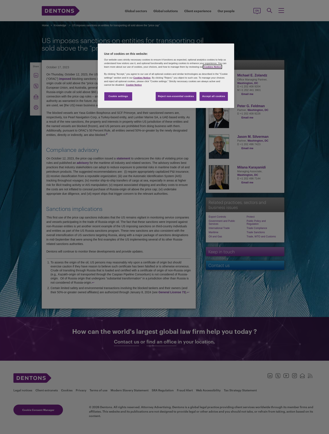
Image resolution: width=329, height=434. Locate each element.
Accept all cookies (213, 96)
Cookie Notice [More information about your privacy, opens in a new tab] (134, 85)
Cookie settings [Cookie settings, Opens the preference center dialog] (118, 96)
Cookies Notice (212, 67)
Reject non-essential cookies (176, 96)
